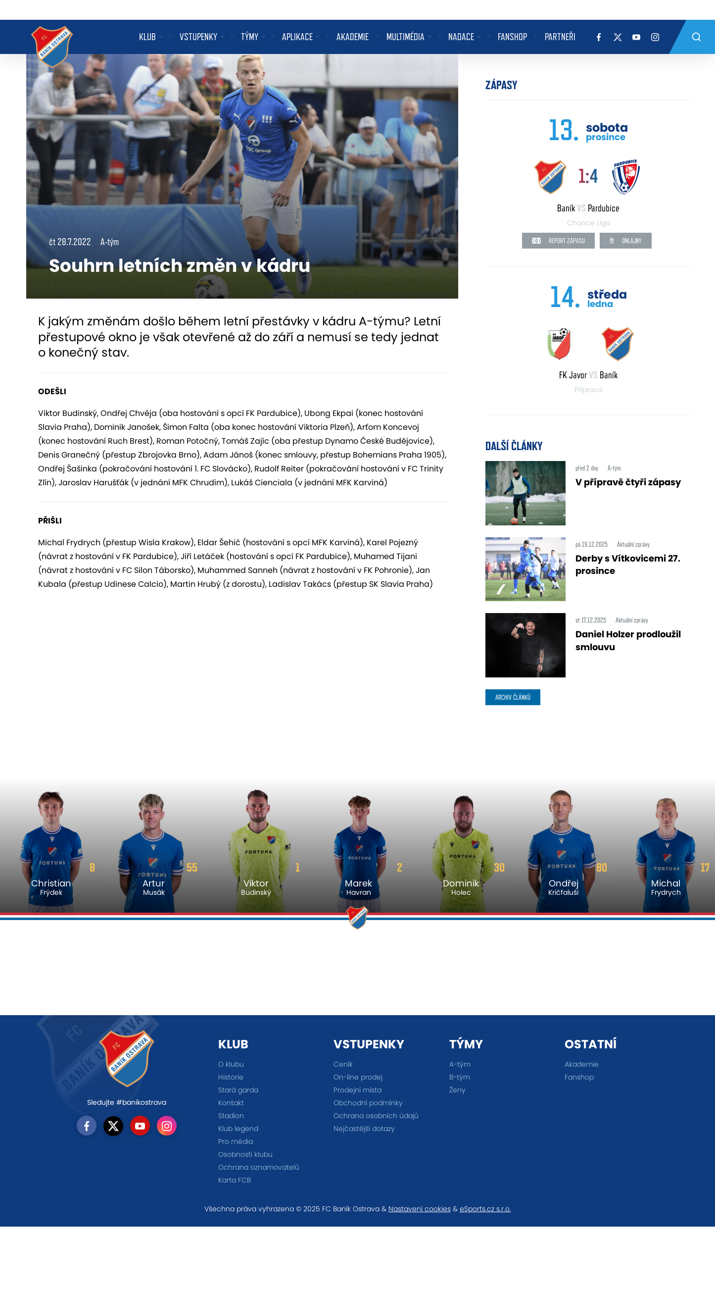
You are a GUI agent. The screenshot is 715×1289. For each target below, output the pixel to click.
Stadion (231, 1116)
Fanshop (512, 37)
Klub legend (238, 1129)
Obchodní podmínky (368, 1103)
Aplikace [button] (297, 37)
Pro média (235, 1141)
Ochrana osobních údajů (376, 1116)
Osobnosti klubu (245, 1154)
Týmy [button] (249, 37)
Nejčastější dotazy (364, 1129)
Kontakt (231, 1103)
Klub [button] (147, 37)
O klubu (231, 1064)
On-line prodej (358, 1077)
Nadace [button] (461, 37)
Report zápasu (558, 241)
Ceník (343, 1064)
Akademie (352, 37)
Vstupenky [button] (198, 37)
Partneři (560, 37)
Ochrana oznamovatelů (258, 1167)
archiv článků (512, 697)
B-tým (459, 1077)
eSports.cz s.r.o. (485, 1209)
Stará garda (238, 1090)
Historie (230, 1077)
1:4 (588, 175)
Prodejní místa (357, 1090)
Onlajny (626, 241)
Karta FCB (234, 1180)
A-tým (460, 1064)
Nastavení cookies (419, 1209)
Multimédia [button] (405, 37)
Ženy (457, 1090)
